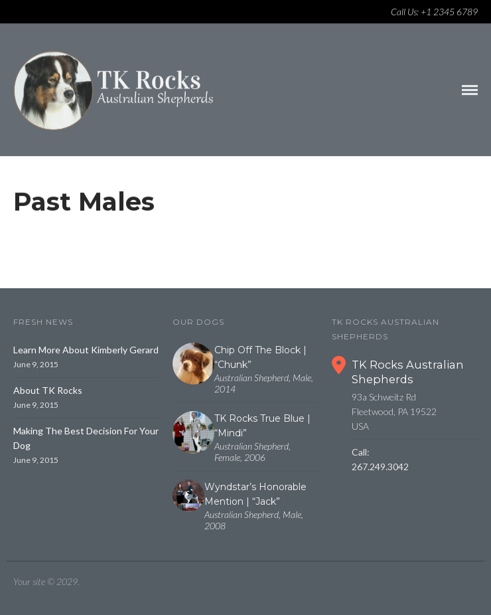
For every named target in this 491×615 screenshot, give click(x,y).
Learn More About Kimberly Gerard (86, 349)
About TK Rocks (47, 390)
